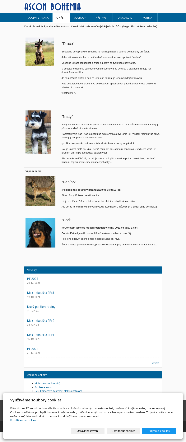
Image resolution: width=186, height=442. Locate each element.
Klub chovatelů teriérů (47, 383)
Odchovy (81, 17)
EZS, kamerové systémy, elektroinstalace (58, 391)
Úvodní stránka (38, 17)
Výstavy (102, 17)
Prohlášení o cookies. (23, 420)
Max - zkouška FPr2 (40, 321)
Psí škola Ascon (44, 387)
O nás (61, 17)
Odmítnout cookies (130, 431)
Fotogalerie (126, 17)
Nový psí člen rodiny (41, 307)
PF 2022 (32, 349)
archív (155, 362)
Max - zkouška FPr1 (40, 335)
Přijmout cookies (161, 431)
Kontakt (148, 17)
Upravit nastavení (98, 431)
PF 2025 (32, 279)
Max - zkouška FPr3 (40, 293)
